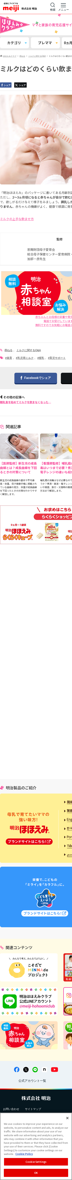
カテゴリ (17, 42)
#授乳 (40, 358)
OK (36, 1173)
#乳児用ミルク (25, 358)
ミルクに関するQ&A (28, 350)
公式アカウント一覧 (32, 1080)
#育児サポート (57, 358)
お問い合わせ (11, 1109)
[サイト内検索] (52, 7)
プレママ (48, 42)
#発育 (8, 358)
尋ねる (8, 350)
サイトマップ (33, 1109)
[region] (36, 1146)
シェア (6, 85)
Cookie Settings (36, 1162)
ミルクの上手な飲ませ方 (17, 218)
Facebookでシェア (36, 378)
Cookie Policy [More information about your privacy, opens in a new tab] (24, 1154)
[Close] (67, 1118)
